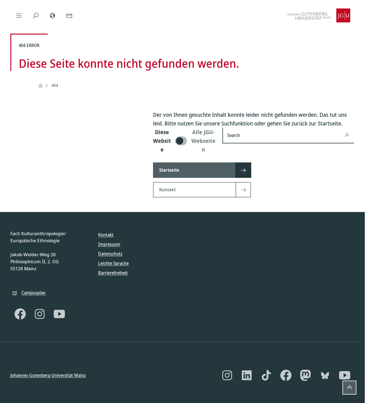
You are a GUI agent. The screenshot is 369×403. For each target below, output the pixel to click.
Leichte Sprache (113, 263)
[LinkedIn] (246, 375)
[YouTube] (59, 314)
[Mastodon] (305, 375)
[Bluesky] (325, 375)
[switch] (184, 141)
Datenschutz (110, 254)
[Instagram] (39, 314)
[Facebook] (20, 314)
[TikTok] (266, 375)
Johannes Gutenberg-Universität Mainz (48, 375)
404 (54, 85)
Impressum (109, 244)
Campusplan (34, 292)
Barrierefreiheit (113, 273)
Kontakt (106, 235)
